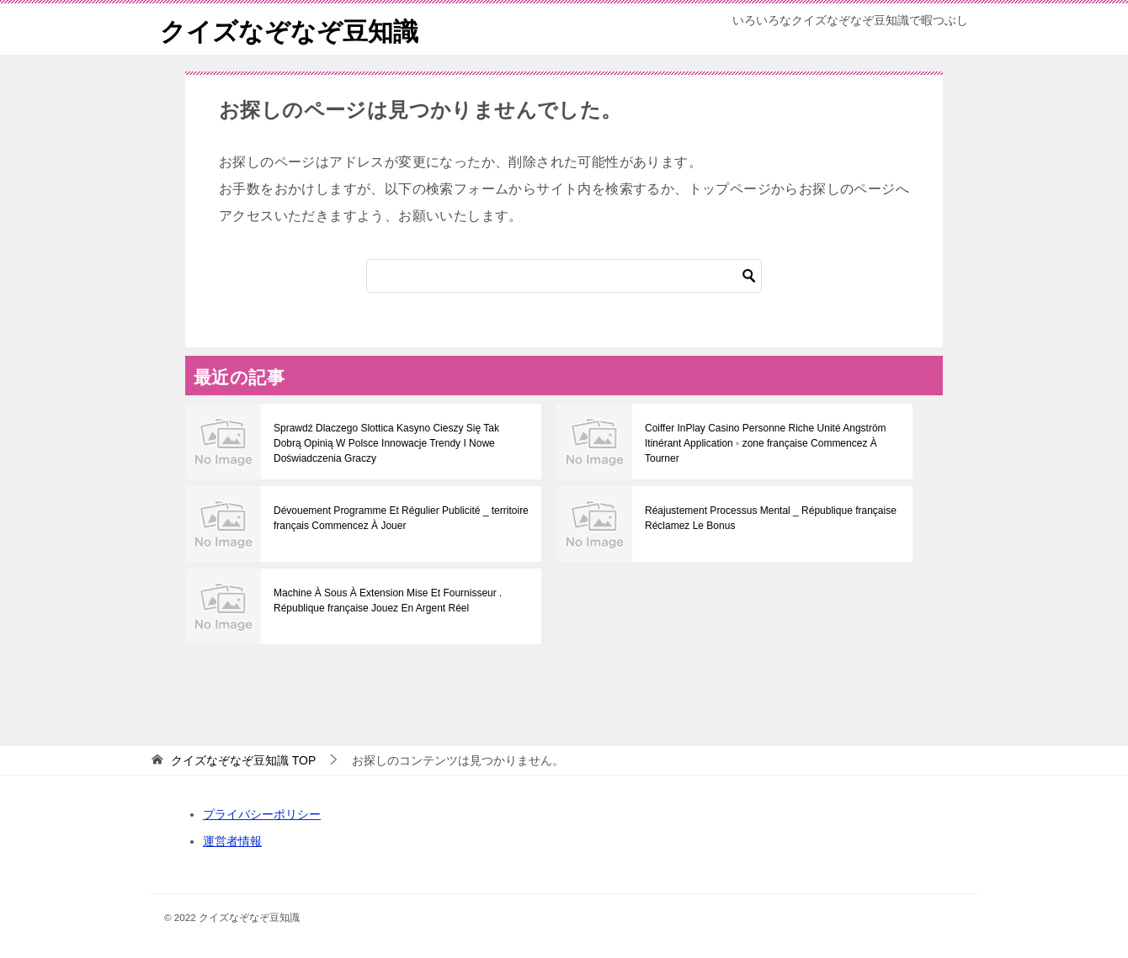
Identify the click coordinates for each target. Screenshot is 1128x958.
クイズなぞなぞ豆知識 (289, 29)
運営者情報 (232, 841)
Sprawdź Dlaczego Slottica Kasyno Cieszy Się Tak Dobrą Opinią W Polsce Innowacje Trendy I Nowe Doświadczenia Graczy (386, 443)
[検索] (564, 276)
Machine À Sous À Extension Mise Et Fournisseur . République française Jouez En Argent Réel (388, 600)
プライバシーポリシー (262, 814)
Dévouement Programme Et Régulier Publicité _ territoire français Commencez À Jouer (401, 518)
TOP (243, 760)
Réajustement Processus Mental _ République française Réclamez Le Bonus (771, 518)
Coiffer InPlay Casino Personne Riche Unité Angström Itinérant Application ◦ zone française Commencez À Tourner (765, 443)
